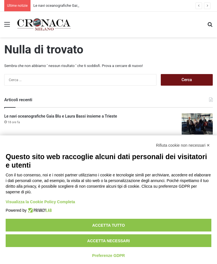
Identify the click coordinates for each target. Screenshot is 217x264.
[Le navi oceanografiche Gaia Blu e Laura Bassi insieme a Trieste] (197, 124)
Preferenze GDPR (108, 255)
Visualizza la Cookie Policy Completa (40, 202)
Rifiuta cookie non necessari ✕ (183, 145)
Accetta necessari (108, 241)
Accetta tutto (108, 225)
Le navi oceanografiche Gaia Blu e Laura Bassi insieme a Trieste (60, 116)
